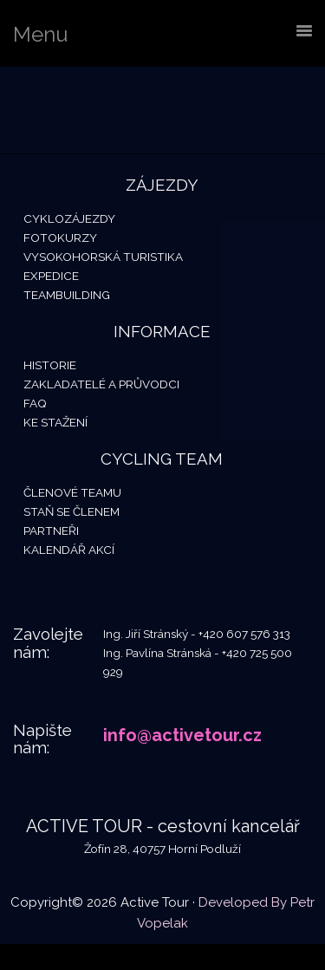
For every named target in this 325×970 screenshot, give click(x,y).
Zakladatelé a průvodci (101, 384)
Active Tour (130, 110)
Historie (49, 365)
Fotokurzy (60, 237)
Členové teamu (72, 492)
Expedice (51, 276)
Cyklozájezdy (69, 218)
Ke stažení (55, 422)
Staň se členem (71, 511)
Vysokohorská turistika (103, 257)
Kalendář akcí (68, 550)
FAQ (35, 403)
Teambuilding (66, 295)
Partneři (51, 530)
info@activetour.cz (182, 735)
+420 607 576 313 (244, 634)
